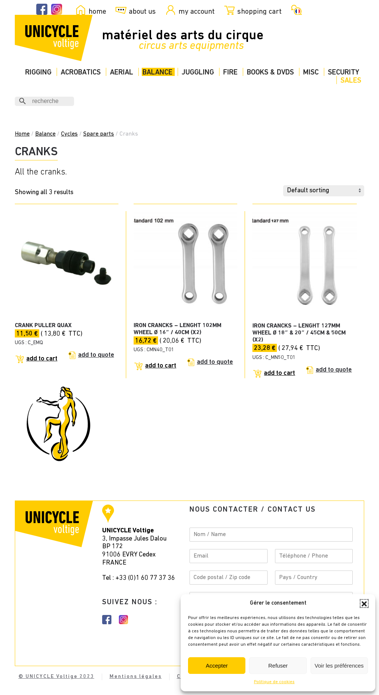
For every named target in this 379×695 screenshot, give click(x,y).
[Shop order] (323, 190)
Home (22, 134)
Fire (230, 72)
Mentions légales (136, 676)
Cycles (69, 134)
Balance (157, 72)
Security (343, 72)
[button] (364, 603)
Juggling (198, 72)
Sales (351, 80)
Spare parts (98, 134)
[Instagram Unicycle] (56, 9)
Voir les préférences (339, 665)
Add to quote (96, 355)
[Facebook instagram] (106, 619)
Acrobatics (81, 72)
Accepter (217, 665)
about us (142, 11)
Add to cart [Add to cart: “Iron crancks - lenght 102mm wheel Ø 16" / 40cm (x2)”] (160, 365)
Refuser (278, 665)
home (97, 11)
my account (196, 11)
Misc (311, 72)
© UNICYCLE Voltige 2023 (56, 676)
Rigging (38, 72)
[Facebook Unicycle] (41, 9)
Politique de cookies (274, 682)
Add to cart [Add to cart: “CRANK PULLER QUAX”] (41, 358)
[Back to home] (54, 38)
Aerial (121, 72)
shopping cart (259, 11)
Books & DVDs (270, 72)
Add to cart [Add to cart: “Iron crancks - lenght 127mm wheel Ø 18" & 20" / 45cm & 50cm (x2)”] (279, 373)
